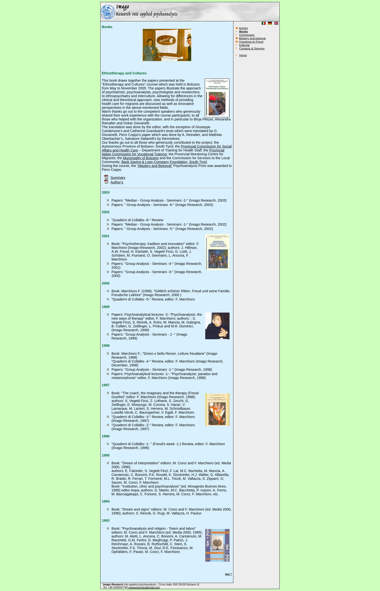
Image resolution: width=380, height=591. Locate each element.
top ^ (228, 574)
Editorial (244, 45)
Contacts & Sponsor (252, 48)
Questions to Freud (251, 41)
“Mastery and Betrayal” (155, 166)
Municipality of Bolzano (140, 158)
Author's (117, 182)
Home (243, 55)
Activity (243, 28)
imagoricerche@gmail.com (144, 587)
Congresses (246, 35)
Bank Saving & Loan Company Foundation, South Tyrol (164, 162)
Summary (115, 178)
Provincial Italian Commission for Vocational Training (163, 152)
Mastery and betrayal (252, 38)
